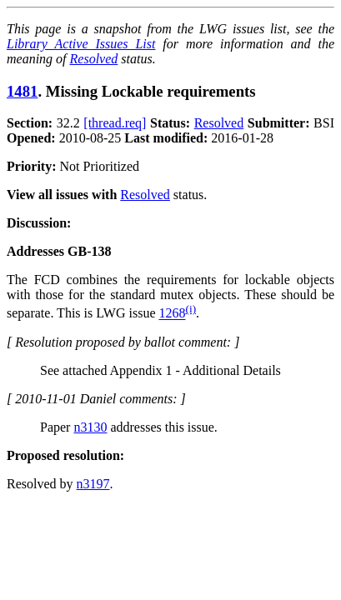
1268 (171, 314)
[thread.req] (114, 123)
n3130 (90, 427)
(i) (190, 308)
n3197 (93, 484)
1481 (22, 91)
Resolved (94, 59)
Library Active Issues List (81, 44)
